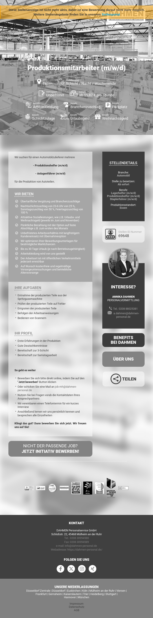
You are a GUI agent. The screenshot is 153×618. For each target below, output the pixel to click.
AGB (76, 610)
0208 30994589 (79, 542)
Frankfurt (41, 594)
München (83, 597)
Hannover (70, 597)
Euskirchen (73, 590)
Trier (86, 594)
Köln (84, 590)
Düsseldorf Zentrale (38, 590)
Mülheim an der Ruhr (102, 590)
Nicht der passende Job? (50, 448)
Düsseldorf (58, 590)
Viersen (121, 590)
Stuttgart (111, 594)
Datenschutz (76, 606)
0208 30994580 (79, 538)
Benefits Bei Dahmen (123, 340)
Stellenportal (111, 14)
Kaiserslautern (72, 594)
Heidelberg (97, 594)
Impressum (77, 603)
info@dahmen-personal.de (81, 545)
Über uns (123, 359)
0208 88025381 (128, 308)
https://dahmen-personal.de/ (84, 549)
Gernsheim (55, 594)
